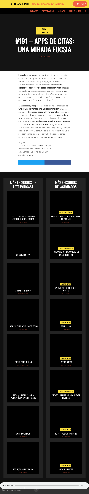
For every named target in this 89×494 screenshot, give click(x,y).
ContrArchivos (23, 433)
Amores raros (65, 362)
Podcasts (34, 11)
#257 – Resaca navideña (66, 433)
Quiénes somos (75, 11)
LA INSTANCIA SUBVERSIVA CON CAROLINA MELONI (66, 253)
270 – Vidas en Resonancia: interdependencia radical (23, 218)
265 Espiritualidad (23, 362)
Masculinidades (66, 469)
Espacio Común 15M (65, 212)
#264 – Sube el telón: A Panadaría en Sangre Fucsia (23, 396)
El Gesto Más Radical (66, 248)
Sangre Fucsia (45, 31)
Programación (48, 11)
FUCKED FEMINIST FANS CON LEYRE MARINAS (66, 396)
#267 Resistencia (23, 290)
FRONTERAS (66, 326)
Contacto (61, 11)
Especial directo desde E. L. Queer (66, 289)
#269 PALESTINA (23, 254)
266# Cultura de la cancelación (23, 326)
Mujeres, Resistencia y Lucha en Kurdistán (65, 218)
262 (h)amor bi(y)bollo (23, 469)
